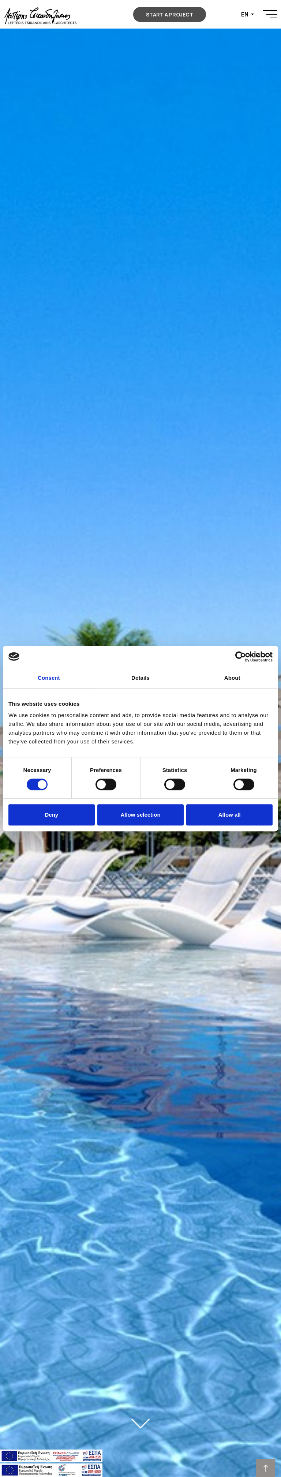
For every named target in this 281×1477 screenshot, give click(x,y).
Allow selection (140, 815)
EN (245, 14)
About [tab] (232, 678)
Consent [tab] (49, 678)
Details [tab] (140, 678)
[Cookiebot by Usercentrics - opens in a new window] (241, 656)
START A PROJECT (169, 14)
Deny (51, 815)
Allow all (229, 815)
